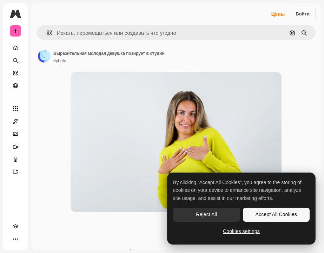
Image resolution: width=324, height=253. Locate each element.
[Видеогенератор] (15, 146)
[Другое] (15, 239)
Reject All (206, 214)
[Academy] (15, 226)
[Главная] (15, 47)
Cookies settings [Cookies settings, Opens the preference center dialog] (241, 231)
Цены (278, 14)
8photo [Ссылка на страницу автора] (59, 60)
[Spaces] (15, 121)
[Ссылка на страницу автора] (44, 56)
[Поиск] (15, 60)
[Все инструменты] (15, 108)
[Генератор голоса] (15, 159)
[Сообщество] (15, 85)
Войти (303, 14)
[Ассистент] (15, 171)
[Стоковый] (15, 73)
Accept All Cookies (276, 214)
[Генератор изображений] (15, 134)
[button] (46, 32)
